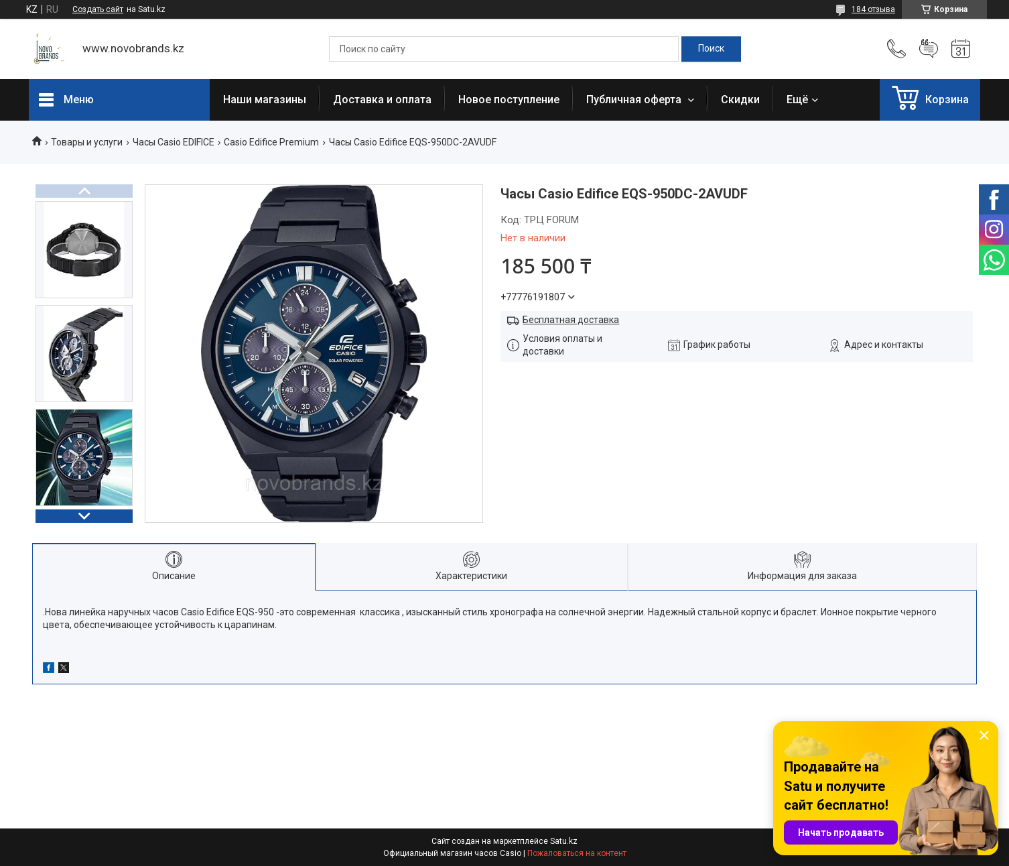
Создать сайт (97, 9)
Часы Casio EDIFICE (173, 142)
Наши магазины (264, 99)
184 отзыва (873, 9)
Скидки (740, 99)
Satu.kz (564, 841)
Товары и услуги (87, 142)
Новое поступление (508, 99)
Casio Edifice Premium (271, 142)
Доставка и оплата (382, 99)
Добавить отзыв (928, 49)
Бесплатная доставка (571, 319)
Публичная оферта (635, 99)
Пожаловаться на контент (576, 853)
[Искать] (711, 49)
